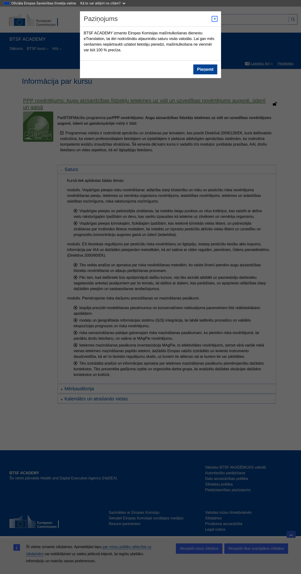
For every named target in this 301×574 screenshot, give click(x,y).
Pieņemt (205, 69)
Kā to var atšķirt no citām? (102, 3)
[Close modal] (214, 18)
